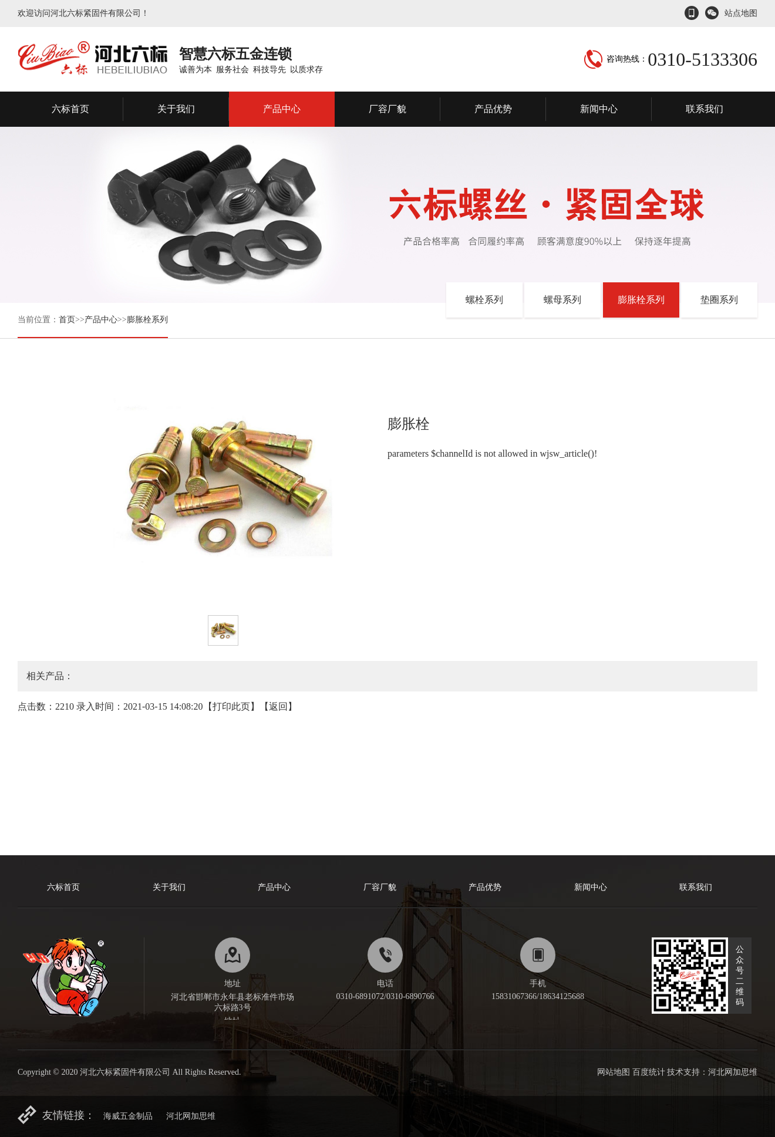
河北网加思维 (190, 1116)
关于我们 (176, 109)
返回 (278, 706)
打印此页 (231, 706)
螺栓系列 (484, 300)
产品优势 (493, 109)
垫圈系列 (719, 300)
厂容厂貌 (387, 109)
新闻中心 (599, 109)
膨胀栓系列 (147, 319)
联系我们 (704, 109)
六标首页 (70, 109)
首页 (67, 319)
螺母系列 (562, 300)
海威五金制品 (128, 1116)
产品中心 (282, 109)
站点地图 (741, 13)
